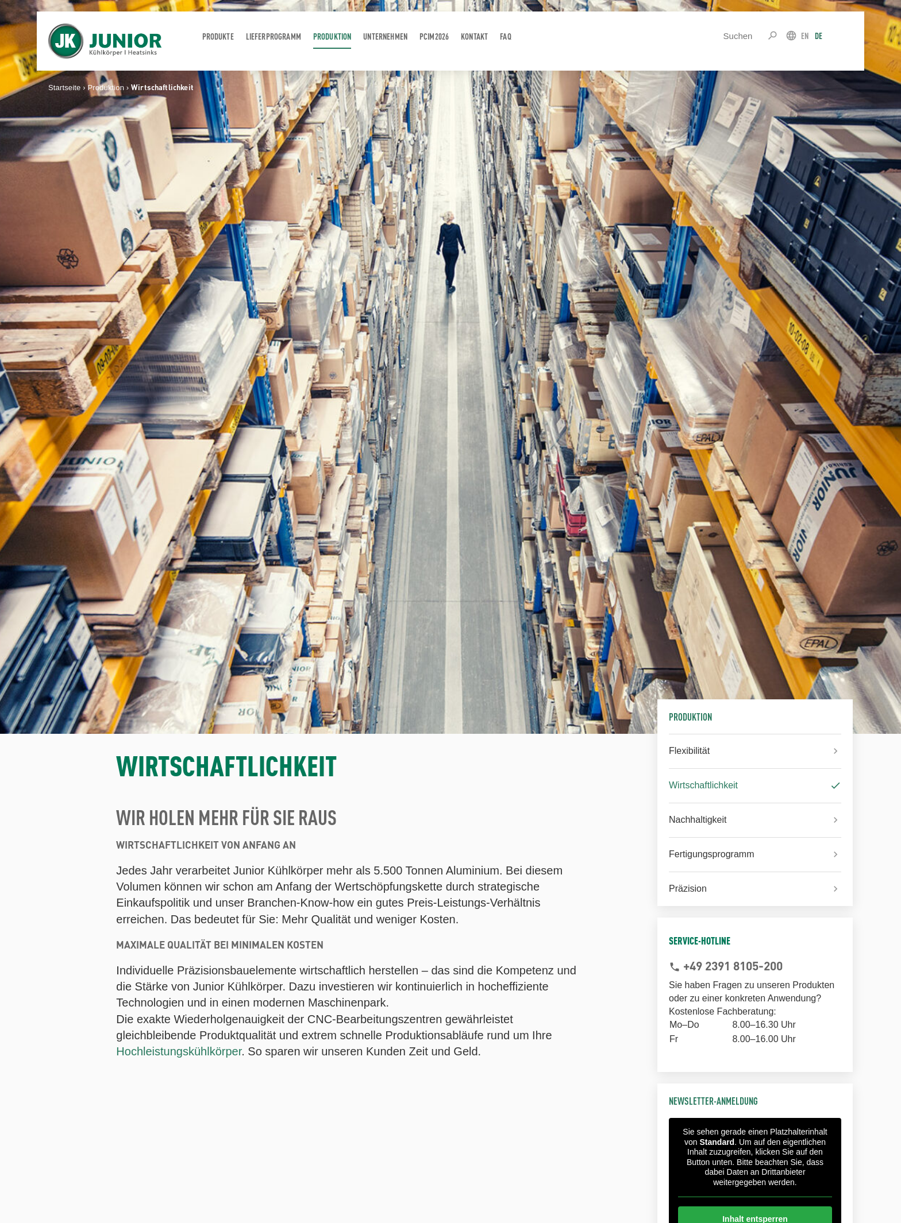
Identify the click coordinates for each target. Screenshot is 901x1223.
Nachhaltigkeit (698, 820)
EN (804, 35)
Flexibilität (689, 751)
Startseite (64, 87)
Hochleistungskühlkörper (178, 1051)
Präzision (688, 888)
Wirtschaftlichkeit (703, 785)
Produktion (105, 87)
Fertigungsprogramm (711, 854)
